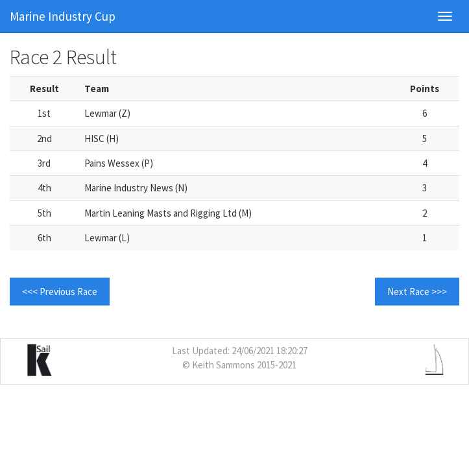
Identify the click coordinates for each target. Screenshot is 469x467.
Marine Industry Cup (62, 16)
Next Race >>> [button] (417, 291)
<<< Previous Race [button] (59, 291)
